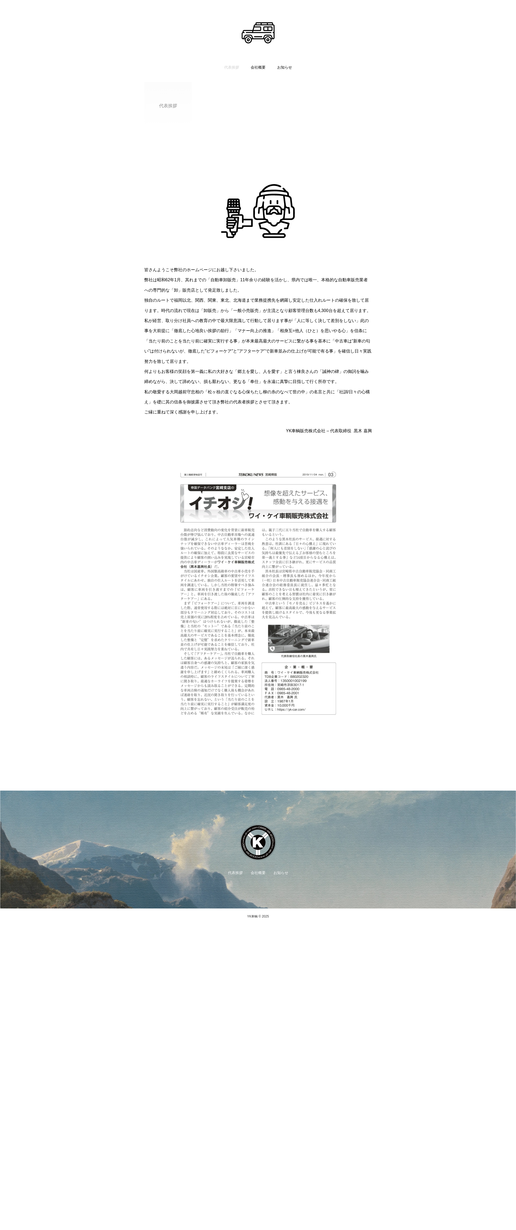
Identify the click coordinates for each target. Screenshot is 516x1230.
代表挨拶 (231, 67)
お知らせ (284, 67)
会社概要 (258, 67)
